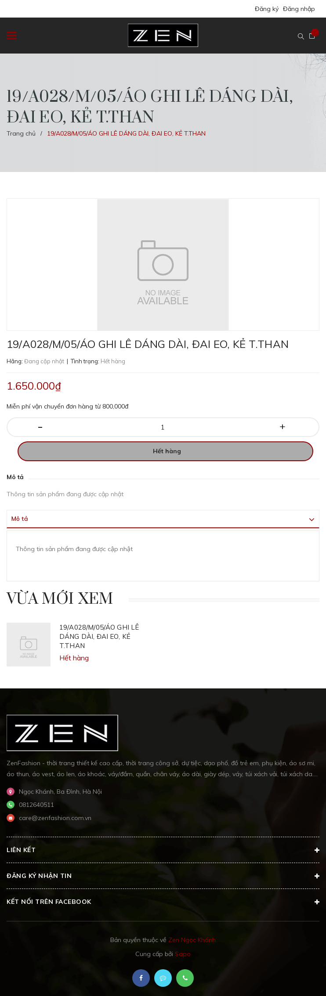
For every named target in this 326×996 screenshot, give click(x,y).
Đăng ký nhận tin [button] (163, 876)
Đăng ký (267, 9)
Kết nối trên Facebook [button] (163, 902)
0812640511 (36, 805)
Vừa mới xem (60, 599)
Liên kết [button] (163, 850)
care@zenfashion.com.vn (55, 818)
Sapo (183, 954)
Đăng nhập (299, 9)
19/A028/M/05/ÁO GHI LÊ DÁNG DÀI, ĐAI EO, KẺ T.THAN (99, 636)
